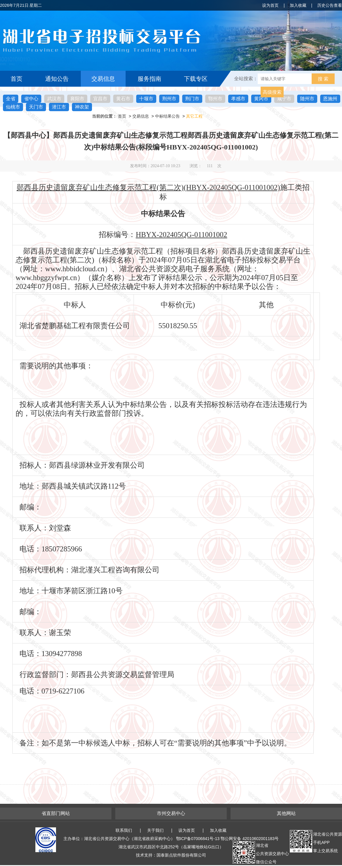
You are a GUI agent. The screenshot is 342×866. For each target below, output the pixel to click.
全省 (10, 98)
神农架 (82, 106)
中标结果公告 (167, 116)
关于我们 (155, 830)
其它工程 (194, 116)
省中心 (31, 98)
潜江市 (59, 106)
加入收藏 (298, 5)
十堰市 (146, 98)
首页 (16, 78)
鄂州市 (215, 98)
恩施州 (330, 98)
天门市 (36, 106)
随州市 (307, 98)
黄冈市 (261, 98)
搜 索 (323, 78)
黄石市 (123, 98)
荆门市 (192, 98)
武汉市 (54, 98)
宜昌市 (100, 98)
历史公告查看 (329, 5)
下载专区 (196, 78)
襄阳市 (77, 98)
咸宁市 (284, 98)
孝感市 (238, 98)
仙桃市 (13, 106)
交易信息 (103, 78)
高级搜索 (272, 92)
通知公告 (57, 78)
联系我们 (124, 830)
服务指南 (149, 78)
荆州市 (169, 98)
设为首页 (270, 5)
